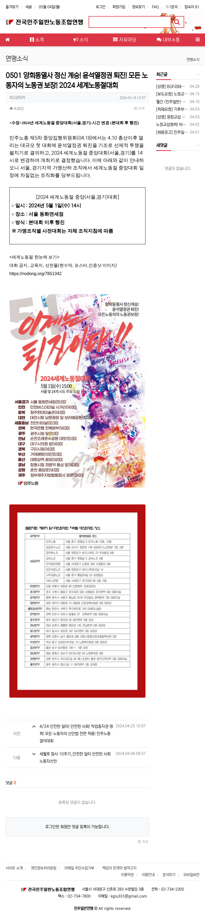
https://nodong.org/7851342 (35, 273)
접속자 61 (191, 7)
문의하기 (169, 875)
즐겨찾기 (12, 7)
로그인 (100, 7)
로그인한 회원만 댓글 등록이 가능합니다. (77, 826)
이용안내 (148, 875)
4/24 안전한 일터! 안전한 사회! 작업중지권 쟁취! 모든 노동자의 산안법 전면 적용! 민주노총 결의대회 (76, 733)
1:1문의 (172, 7)
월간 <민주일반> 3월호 (172, 102)
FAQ (155, 7)
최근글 (161, 74)
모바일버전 (191, 875)
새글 (28, 7)
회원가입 (118, 7)
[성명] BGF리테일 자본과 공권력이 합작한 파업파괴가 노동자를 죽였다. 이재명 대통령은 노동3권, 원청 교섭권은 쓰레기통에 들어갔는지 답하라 (172, 86)
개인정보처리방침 (43, 868)
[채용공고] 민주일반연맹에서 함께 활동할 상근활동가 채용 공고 (172, 132)
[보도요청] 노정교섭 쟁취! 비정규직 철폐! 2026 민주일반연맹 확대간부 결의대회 (172, 94)
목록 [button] (139, 109)
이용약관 (127, 875)
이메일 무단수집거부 (79, 868)
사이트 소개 (14, 868)
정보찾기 (138, 7)
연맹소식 (193, 60)
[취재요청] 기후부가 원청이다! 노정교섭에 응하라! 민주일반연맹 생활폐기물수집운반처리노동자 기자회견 (172, 109)
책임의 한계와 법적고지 (119, 868)
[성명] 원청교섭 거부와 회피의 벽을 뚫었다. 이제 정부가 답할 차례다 (172, 117)
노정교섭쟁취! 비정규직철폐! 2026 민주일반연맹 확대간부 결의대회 (172, 124)
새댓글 (161, 145)
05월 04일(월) (49, 7)
